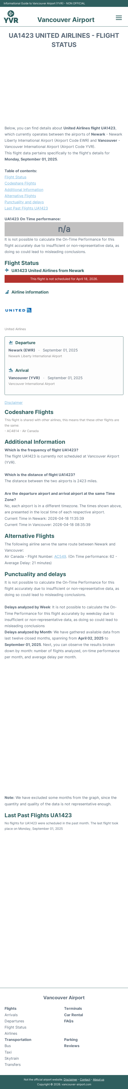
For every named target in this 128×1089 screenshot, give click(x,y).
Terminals (73, 1008)
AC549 (60, 556)
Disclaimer (70, 1079)
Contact (85, 1079)
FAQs (69, 1021)
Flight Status (15, 177)
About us (98, 1079)
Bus (8, 1045)
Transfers (13, 1064)
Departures (14, 1021)
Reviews (71, 1045)
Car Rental (73, 1015)
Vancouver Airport (66, 19)
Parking (71, 1039)
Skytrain (12, 1058)
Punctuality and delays (24, 202)
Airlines (11, 1033)
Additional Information (24, 189)
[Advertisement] (64, 88)
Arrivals (11, 1015)
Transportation (18, 1039)
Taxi (8, 1052)
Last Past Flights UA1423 (26, 208)
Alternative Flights (20, 195)
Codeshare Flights (20, 183)
